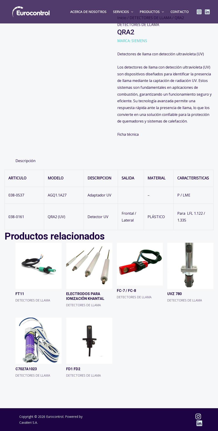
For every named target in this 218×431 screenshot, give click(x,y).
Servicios (123, 12)
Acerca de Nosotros (88, 12)
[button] (131, 12)
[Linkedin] (207, 12)
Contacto (179, 12)
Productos (152, 12)
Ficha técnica (128, 134)
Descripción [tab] (25, 160)
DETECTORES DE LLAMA (138, 24)
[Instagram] (199, 12)
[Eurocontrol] (31, 11)
